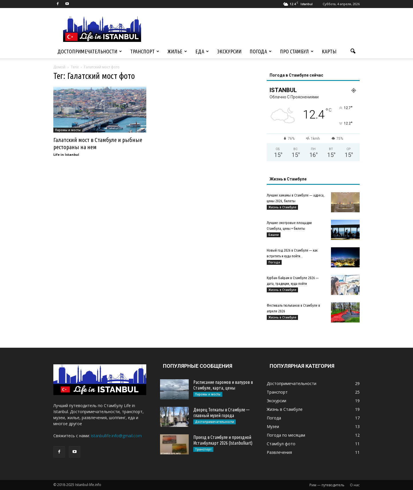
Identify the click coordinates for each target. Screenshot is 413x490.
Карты (329, 51)
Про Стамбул (296, 51)
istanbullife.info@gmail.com (116, 435)
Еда (202, 51)
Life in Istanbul (66, 154)
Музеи (273, 426)
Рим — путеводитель (326, 485)
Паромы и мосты (68, 130)
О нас (355, 485)
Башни (273, 235)
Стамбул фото (281, 443)
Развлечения (279, 452)
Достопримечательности (89, 51)
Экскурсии (229, 51)
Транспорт (144, 51)
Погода (261, 51)
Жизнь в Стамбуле (282, 207)
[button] (353, 51)
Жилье (177, 51)
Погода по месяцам (286, 435)
